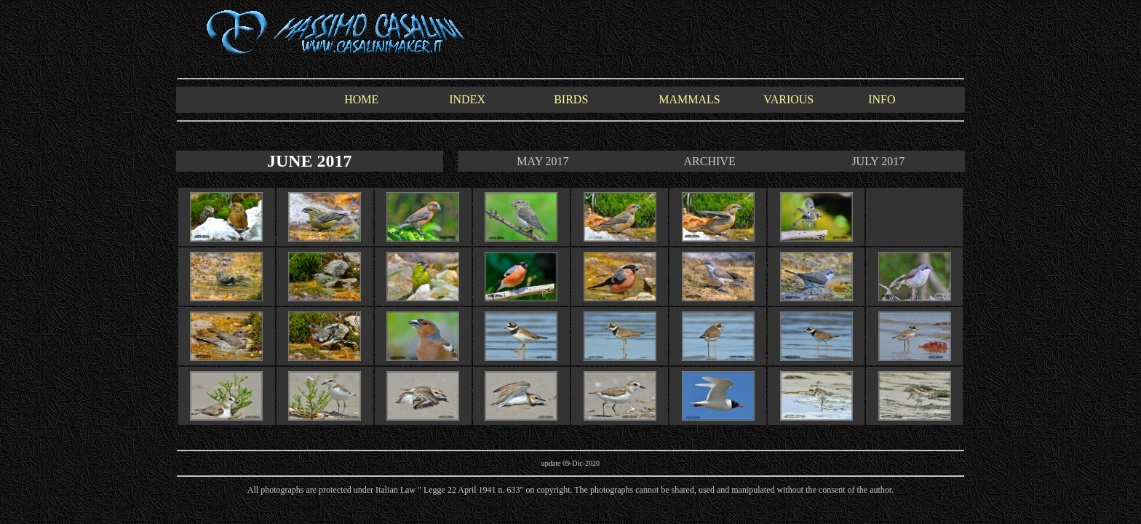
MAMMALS (689, 99)
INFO (881, 99)
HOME (361, 99)
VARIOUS (788, 99)
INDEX (467, 99)
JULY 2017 (878, 161)
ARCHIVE (710, 161)
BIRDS (571, 99)
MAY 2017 (542, 161)
